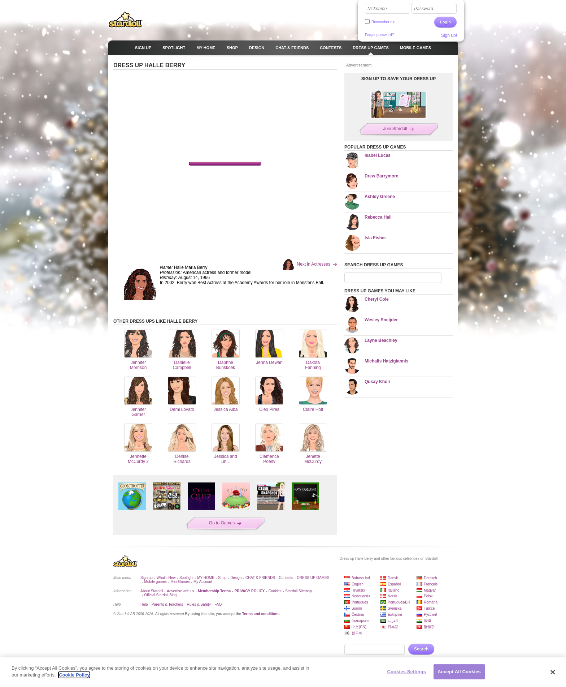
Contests (286, 578)
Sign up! (449, 35)
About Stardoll (151, 591)
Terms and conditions (260, 614)
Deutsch (430, 578)
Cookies (275, 591)
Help (144, 604)
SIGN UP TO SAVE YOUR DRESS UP (398, 78)
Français (430, 584)
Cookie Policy (74, 675)
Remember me (383, 22)
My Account (202, 582)
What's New (165, 578)
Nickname (377, 8)
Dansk (393, 578)
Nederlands (361, 596)
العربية (393, 621)
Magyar (430, 590)
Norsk (392, 596)
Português (360, 602)
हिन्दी (427, 621)
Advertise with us (180, 591)
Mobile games (155, 582)
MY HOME (205, 578)
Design (235, 578)
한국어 (357, 633)
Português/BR (399, 602)
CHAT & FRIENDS (260, 578)
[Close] (553, 672)
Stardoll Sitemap (298, 591)
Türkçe (429, 608)
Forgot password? (379, 35)
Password (423, 8)
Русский (430, 615)
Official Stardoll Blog (160, 595)
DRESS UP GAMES (313, 578)
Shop (222, 578)
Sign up (146, 578)
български (360, 621)
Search (421, 649)
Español (394, 584)
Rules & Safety (199, 604)
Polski (429, 596)
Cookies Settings (406, 671)
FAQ (218, 604)
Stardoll (125, 19)
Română (430, 602)
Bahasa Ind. (361, 578)
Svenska (394, 608)
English (357, 584)
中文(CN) (359, 627)
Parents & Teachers (167, 604)
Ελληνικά (395, 615)
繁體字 (429, 627)
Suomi (357, 608)
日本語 (393, 627)
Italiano (393, 590)
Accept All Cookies (459, 671)
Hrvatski (358, 590)
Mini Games (180, 582)
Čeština (358, 615)
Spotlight (186, 578)
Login (445, 22)
